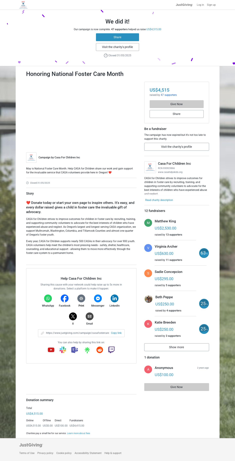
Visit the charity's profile (117, 47)
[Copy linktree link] (87, 351)
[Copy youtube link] (51, 350)
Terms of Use (26, 453)
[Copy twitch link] (111, 350)
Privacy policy (45, 453)
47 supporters (168, 94)
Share (117, 37)
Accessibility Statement (88, 453)
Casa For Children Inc (67, 157)
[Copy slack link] (63, 350)
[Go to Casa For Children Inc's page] (150, 167)
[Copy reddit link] (99, 350)
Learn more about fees (78, 433)
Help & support (112, 453)
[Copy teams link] (74, 350)
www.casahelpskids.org (170, 172)
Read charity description (159, 200)
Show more (180, 347)
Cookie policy (64, 453)
